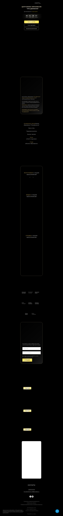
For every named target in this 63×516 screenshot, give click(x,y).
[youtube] (33, 496)
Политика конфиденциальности (31, 501)
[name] (31, 348)
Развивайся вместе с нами (38, 3)
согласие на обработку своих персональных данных (31, 356)
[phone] (31, 352)
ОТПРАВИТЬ (27, 360)
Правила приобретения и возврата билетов (31, 504)
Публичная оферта (31, 502)
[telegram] (30, 496)
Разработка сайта (31, 513)
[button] (27, 388)
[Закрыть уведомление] (24, 509)
